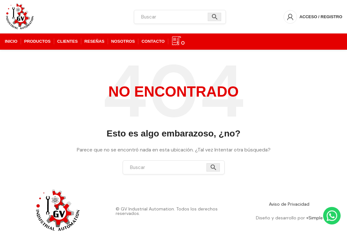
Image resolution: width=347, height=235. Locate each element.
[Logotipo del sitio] (20, 16)
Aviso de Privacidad (289, 204)
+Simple (314, 218)
